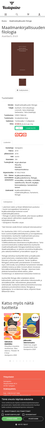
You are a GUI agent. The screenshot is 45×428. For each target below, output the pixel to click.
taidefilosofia (20, 182)
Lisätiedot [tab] (7, 142)
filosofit (28, 182)
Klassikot (18, 167)
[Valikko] (5, 14)
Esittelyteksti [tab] (7, 202)
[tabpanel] (12, 335)
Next (42, 336)
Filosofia (18, 165)
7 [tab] (30, 361)
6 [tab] (27, 361)
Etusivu (4, 21)
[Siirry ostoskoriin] (28, 14)
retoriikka (27, 180)
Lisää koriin (31, 128)
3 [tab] (17, 361)
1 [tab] (10, 361)
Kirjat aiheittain (20, 162)
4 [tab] (20, 361)
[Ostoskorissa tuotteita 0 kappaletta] (28, 15)
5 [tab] (23, 361)
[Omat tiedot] (39, 14)
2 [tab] (13, 361)
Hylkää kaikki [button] (33, 419)
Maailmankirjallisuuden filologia (20, 21)
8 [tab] (33, 361)
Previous (1, 336)
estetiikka (36, 180)
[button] (22, 424)
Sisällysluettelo (22, 90)
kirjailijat (35, 182)
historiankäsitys (21, 185)
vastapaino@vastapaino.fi (21, 395)
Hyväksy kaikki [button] (12, 419)
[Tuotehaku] (16, 14)
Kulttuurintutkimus (22, 169)
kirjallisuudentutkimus (23, 175)
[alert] (22, 412)
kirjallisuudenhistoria (22, 178)
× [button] (42, 398)
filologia (34, 178)
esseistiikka (19, 180)
